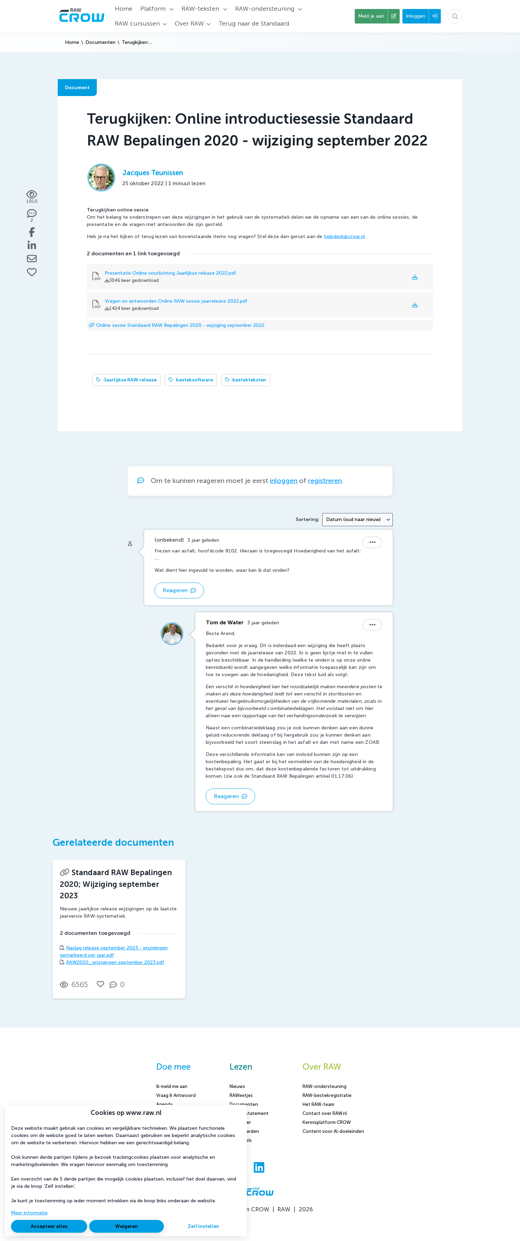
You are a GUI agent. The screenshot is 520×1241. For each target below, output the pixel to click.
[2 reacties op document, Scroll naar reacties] (32, 216)
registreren (325, 481)
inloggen (283, 481)
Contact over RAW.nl (325, 1113)
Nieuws (237, 1086)
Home (72, 42)
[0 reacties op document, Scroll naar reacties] (119, 984)
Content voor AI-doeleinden (333, 1131)
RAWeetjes (241, 1095)
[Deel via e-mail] (32, 259)
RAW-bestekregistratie (327, 1095)
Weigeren (126, 1226)
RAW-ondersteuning (324, 1086)
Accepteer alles (49, 1226)
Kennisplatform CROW (327, 1122)
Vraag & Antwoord (176, 1095)
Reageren (179, 590)
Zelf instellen (203, 1226)
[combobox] (357, 519)
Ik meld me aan (171, 1086)
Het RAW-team (318, 1104)
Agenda (164, 1104)
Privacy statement (249, 1113)
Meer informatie (29, 1213)
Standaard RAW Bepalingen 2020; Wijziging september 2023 (116, 884)
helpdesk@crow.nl (344, 236)
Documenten (100, 42)
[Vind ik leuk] (32, 272)
